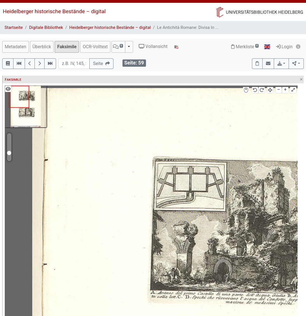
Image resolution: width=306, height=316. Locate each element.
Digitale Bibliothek (46, 27)
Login (284, 46)
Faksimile (66, 46)
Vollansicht (153, 46)
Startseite (13, 27)
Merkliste (245, 46)
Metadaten (15, 46)
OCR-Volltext (95, 46)
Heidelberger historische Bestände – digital (54, 11)
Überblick (42, 46)
